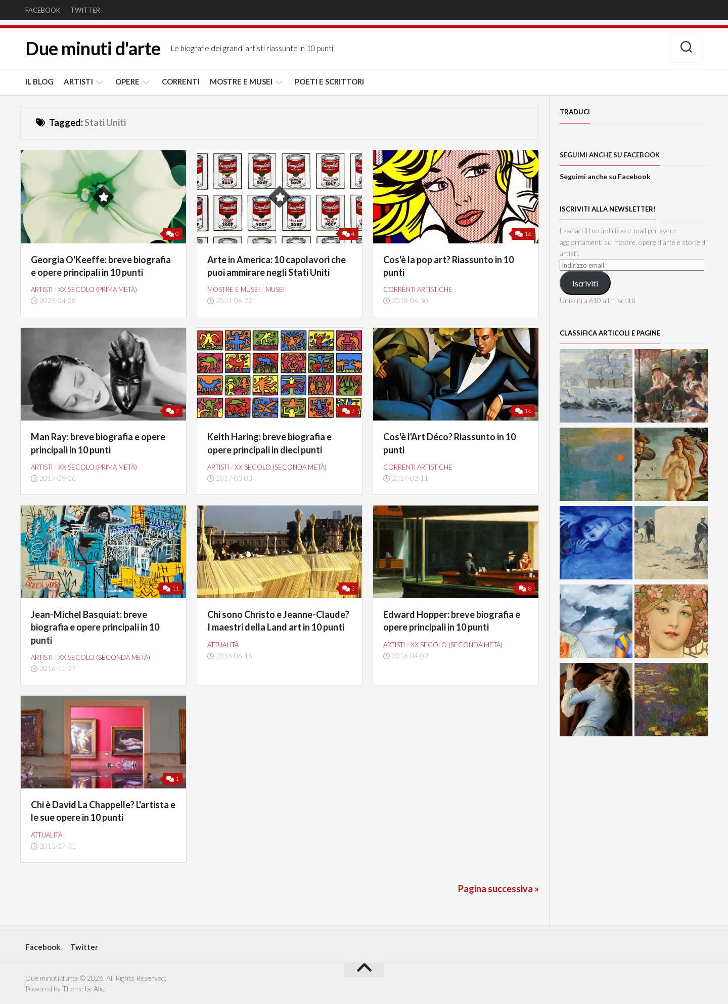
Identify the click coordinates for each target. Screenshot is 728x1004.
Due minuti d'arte (93, 48)
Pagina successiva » (498, 888)
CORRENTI (181, 81)
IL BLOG (39, 81)
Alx (98, 988)
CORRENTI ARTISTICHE (417, 289)
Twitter (85, 10)
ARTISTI (78, 81)
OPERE (127, 81)
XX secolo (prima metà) (97, 289)
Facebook (42, 10)
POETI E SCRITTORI (329, 81)
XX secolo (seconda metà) (281, 467)
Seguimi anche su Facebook (610, 155)
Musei (275, 289)
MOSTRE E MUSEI (241, 81)
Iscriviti (585, 283)
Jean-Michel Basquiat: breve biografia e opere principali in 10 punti (95, 627)
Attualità (223, 645)
